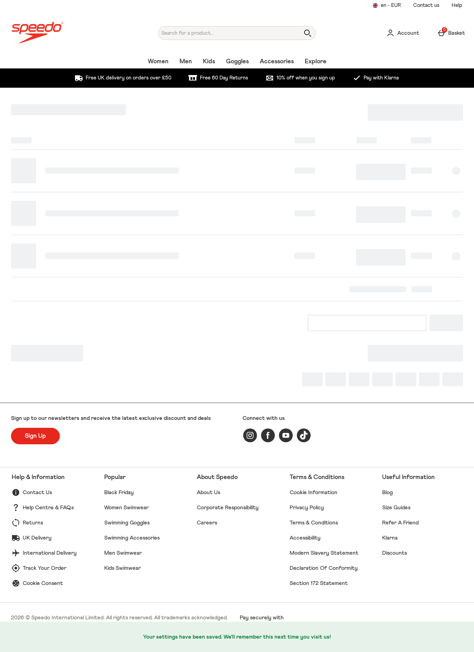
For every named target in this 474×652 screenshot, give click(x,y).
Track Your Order (44, 568)
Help (457, 5)
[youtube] (285, 435)
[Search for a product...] (223, 33)
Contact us (426, 5)
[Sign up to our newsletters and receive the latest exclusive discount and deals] (35, 436)
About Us (208, 492)
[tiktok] (303, 435)
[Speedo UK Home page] (69, 32)
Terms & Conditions (314, 522)
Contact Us (37, 492)
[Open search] (307, 33)
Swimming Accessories (132, 538)
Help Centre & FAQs (48, 507)
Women (158, 61)
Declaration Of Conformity (324, 568)
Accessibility (305, 538)
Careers (207, 522)
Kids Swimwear (122, 568)
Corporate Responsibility (228, 507)
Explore (315, 61)
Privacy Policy (307, 507)
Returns (33, 522)
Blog (387, 492)
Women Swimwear (126, 507)
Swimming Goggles (127, 522)
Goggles (237, 61)
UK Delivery (37, 538)
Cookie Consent (43, 583)
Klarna (390, 538)
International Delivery (50, 553)
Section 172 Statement (319, 583)
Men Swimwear (123, 553)
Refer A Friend (400, 522)
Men (186, 61)
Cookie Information (313, 492)
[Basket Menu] (451, 33)
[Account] (402, 33)
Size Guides (396, 507)
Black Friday (119, 492)
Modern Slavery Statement (324, 553)
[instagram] (250, 435)
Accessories (277, 61)
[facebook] (268, 435)
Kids (209, 61)
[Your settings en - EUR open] (386, 5)
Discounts (394, 553)
